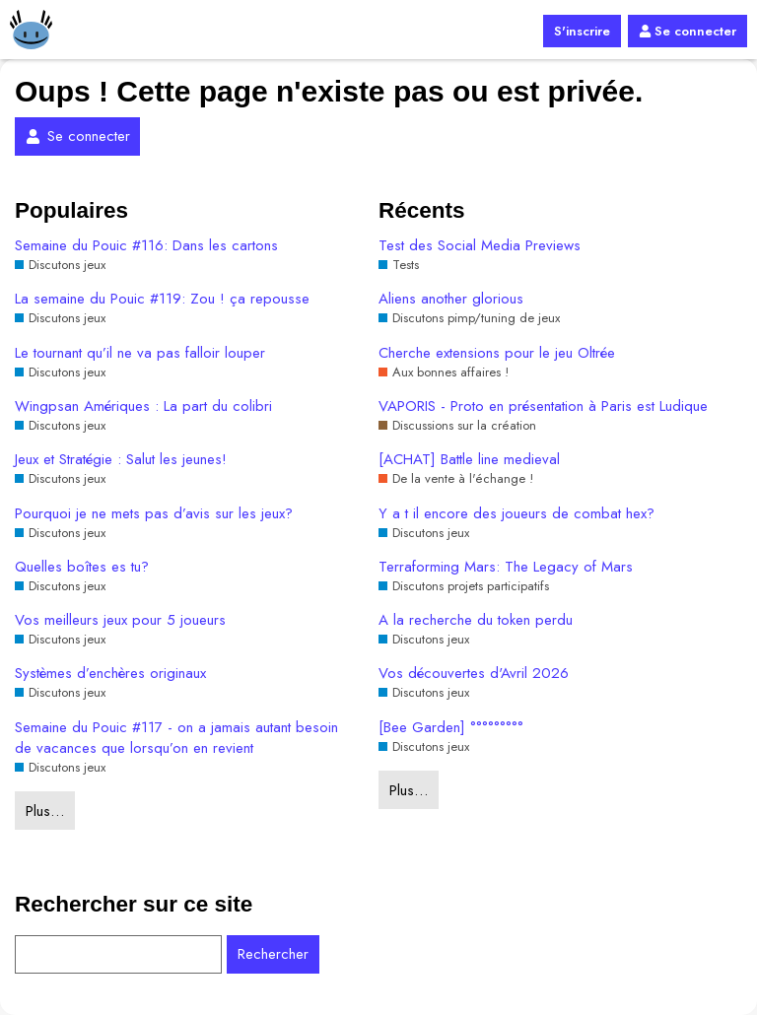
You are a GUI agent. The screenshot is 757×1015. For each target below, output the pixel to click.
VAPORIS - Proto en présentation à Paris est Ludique (543, 406)
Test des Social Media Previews (479, 246)
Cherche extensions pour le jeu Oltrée (496, 353)
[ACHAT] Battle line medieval (469, 459)
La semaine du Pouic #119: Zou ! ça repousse (162, 299)
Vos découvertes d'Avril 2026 (473, 673)
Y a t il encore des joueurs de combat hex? (516, 514)
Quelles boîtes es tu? (82, 567)
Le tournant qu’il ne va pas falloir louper (140, 353)
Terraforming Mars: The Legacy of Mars (505, 567)
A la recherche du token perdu (475, 620)
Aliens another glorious (450, 299)
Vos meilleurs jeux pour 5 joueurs (120, 620)
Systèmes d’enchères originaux (110, 673)
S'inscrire (582, 31)
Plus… (45, 811)
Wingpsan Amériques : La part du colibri (143, 406)
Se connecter (687, 31)
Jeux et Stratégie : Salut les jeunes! (121, 459)
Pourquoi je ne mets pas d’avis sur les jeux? (154, 514)
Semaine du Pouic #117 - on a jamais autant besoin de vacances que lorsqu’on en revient (176, 738)
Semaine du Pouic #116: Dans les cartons (146, 246)
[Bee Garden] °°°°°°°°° (450, 727)
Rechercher (273, 954)
